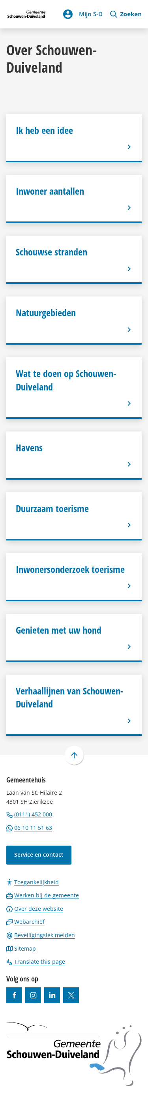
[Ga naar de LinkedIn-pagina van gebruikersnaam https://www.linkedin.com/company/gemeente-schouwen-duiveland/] (52, 995)
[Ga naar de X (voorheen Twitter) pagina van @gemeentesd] (71, 995)
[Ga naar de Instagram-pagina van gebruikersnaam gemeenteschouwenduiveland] (33, 995)
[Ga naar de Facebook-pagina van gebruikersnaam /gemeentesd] (14, 995)
